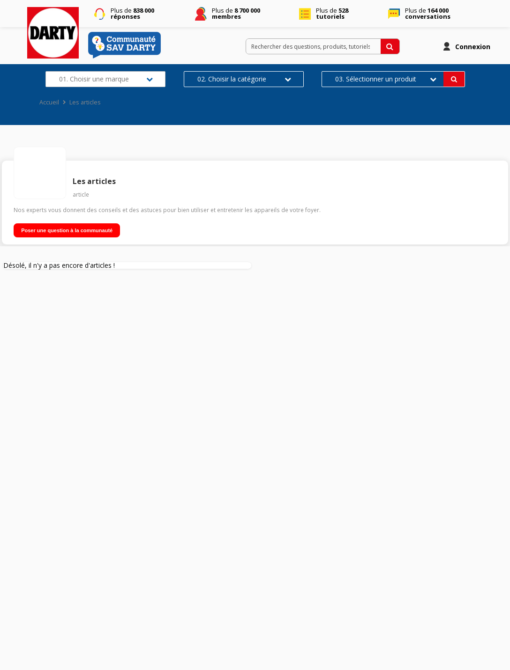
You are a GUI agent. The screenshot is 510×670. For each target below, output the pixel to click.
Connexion (472, 46)
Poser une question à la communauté (66, 230)
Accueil (49, 102)
